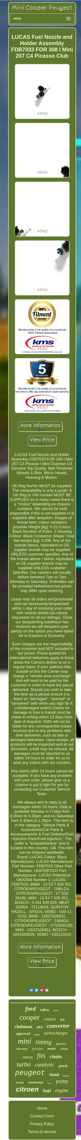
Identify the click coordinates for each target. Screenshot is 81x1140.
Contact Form (42, 1116)
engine (61, 1090)
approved (23, 1033)
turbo (24, 1064)
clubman (23, 1026)
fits (41, 1055)
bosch (66, 1075)
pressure (37, 1048)
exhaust (50, 1019)
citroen (27, 1089)
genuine (61, 1043)
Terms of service (42, 1132)
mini (24, 1041)
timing (44, 1041)
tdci (39, 1027)
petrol (63, 1066)
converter (58, 1026)
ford (30, 1008)
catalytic (44, 1064)
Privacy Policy (42, 1124)
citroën (64, 1048)
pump (62, 1081)
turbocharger (56, 1033)
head (54, 1074)
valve (56, 1010)
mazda (20, 1082)
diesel (37, 1034)
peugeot (30, 1073)
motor (52, 1048)
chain (56, 1056)
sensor (27, 1057)
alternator (22, 1048)
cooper (29, 1017)
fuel (47, 1090)
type (49, 1083)
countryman (35, 1082)
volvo (44, 1010)
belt (62, 1019)
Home (42, 1108)
